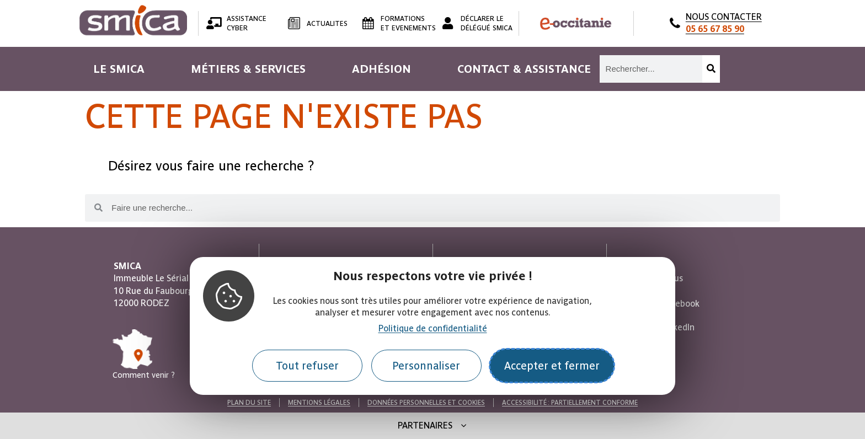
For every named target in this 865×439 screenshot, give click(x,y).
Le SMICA (119, 69)
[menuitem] (118, 69)
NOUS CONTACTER (724, 23)
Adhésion (381, 69)
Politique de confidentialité (432, 328)
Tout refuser (307, 366)
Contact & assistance (524, 69)
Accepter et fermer (552, 366)
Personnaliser (426, 366)
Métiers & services (248, 69)
